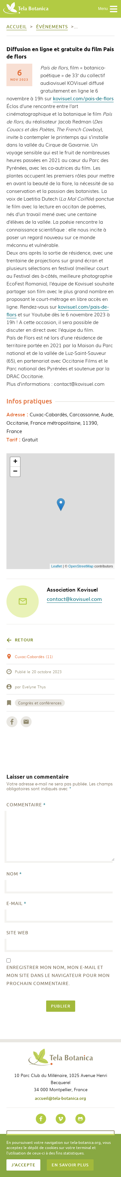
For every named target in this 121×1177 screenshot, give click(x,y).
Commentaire (26, 805)
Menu (108, 9)
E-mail (16, 903)
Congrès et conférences (40, 703)
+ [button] (15, 462)
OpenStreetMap (81, 566)
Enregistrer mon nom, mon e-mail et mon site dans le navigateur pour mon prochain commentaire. (58, 975)
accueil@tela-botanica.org (60, 1098)
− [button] (15, 471)
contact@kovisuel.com (74, 598)
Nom (14, 874)
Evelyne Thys (34, 687)
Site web (17, 933)
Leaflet (56, 566)
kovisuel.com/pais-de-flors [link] (83, 98)
